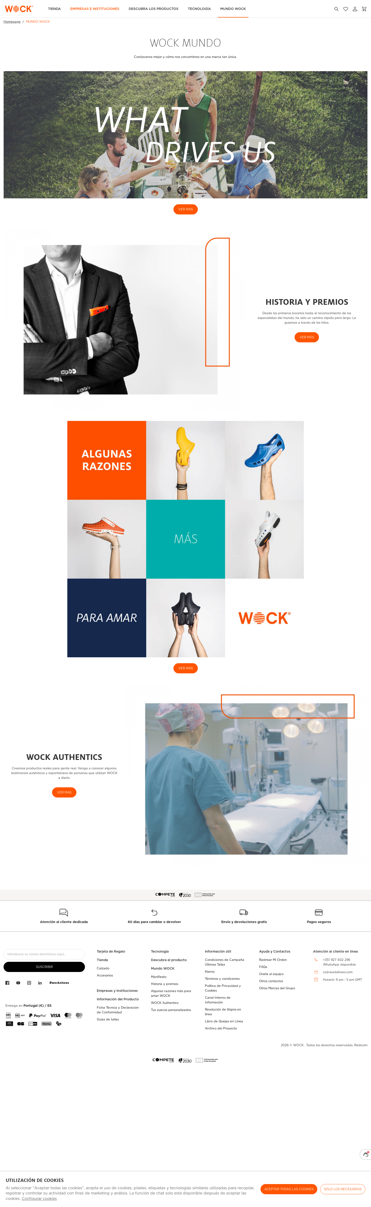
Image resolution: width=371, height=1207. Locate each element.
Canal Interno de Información (217, 1000)
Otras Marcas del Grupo (277, 988)
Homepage (12, 21)
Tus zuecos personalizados (171, 1010)
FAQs (263, 967)
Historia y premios (164, 984)
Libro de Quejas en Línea (224, 1021)
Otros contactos (271, 981)
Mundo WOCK (162, 968)
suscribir (44, 967)
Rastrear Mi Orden (273, 960)
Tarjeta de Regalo (111, 951)
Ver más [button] (64, 792)
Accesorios (105, 975)
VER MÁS (185, 209)
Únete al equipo (271, 974)
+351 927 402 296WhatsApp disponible (339, 962)
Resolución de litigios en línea (223, 1012)
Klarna (210, 971)
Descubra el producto (169, 960)
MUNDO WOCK (233, 9)
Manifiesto (158, 977)
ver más (185, 668)
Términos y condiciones (222, 978)
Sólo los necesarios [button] (343, 1189)
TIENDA (54, 9)
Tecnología (199, 9)
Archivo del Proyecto (221, 1028)
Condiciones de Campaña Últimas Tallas (224, 962)
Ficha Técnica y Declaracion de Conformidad (118, 1010)
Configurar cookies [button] (39, 1198)
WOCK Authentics (164, 1003)
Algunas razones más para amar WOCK (171, 993)
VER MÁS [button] (307, 337)
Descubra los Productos (153, 9)
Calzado (103, 968)
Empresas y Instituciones (117, 991)
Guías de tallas (108, 1019)
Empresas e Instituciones (94, 9)
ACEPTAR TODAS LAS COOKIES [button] (289, 1189)
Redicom (360, 1045)
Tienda (102, 960)
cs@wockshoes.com (338, 972)
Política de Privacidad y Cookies (223, 988)
